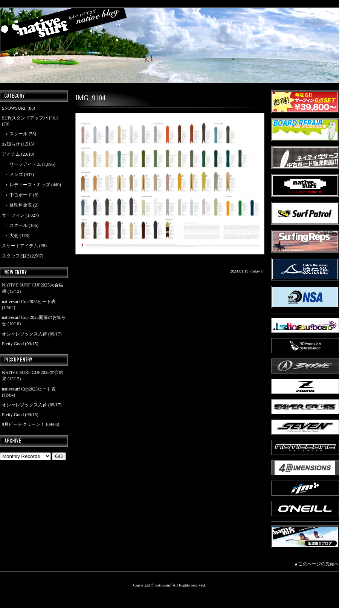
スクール (18, 133)
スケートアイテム (20, 245)
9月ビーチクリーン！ (23, 424)
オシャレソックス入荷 (24, 334)
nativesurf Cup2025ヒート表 (29, 301)
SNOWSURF (14, 108)
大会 (13, 235)
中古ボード (20, 195)
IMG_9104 (90, 98)
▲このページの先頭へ (316, 564)
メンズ (16, 174)
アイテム (11, 154)
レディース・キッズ (29, 184)
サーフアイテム (25, 164)
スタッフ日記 (15, 256)
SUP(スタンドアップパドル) (30, 118)
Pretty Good (13, 343)
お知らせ (11, 144)
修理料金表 (20, 205)
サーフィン (13, 215)
